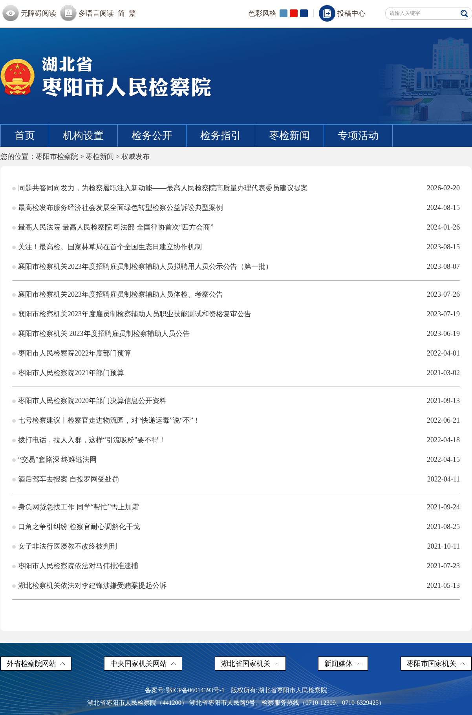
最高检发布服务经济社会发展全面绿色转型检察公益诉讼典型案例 (120, 208)
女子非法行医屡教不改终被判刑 (67, 546)
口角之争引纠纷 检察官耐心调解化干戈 (79, 527)
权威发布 (135, 157)
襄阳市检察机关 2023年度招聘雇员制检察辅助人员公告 (104, 333)
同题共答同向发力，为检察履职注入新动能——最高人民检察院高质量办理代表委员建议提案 (163, 188)
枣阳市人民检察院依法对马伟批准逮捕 (78, 566)
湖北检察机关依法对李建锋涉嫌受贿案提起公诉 (92, 585)
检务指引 (220, 135)
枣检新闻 (289, 135)
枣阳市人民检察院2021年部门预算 (71, 373)
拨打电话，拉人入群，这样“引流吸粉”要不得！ (92, 440)
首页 (25, 135)
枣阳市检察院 (57, 157)
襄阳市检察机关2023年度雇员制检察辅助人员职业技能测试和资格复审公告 (134, 314)
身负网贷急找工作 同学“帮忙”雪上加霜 (78, 507)
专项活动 (358, 135)
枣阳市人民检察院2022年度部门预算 (74, 353)
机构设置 (83, 135)
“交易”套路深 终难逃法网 (57, 459)
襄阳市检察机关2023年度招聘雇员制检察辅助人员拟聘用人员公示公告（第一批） (145, 266)
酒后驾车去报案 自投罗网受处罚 (68, 479)
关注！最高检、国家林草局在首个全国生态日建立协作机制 (110, 247)
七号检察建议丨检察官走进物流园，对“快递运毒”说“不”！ (109, 420)
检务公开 (152, 135)
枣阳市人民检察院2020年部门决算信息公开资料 (92, 401)
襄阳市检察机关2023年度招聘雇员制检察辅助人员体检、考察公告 (120, 294)
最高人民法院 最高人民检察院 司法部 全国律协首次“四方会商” (115, 227)
